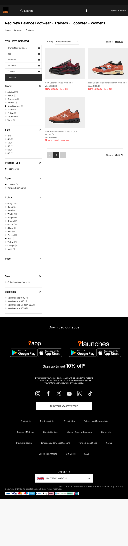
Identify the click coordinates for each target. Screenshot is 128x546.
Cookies (88, 486)
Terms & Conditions (87, 443)
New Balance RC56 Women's (58, 82)
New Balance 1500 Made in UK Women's (107, 82)
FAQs (86, 454)
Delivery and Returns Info (96, 421)
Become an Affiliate (48, 454)
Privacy (119, 486)
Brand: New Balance (24, 48)
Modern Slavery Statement (79, 432)
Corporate (106, 432)
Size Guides (69, 421)
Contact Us (25, 421)
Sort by (50, 41)
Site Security (108, 486)
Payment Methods (25, 432)
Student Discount (24, 443)
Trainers (24, 71)
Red (24, 54)
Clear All (12, 77)
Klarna (109, 443)
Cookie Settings (50, 432)
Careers (97, 486)
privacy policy (76, 383)
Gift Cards (71, 454)
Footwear (24, 65)
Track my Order (47, 421)
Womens (24, 59)
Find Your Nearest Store (64, 406)
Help (61, 486)
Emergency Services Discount (55, 443)
